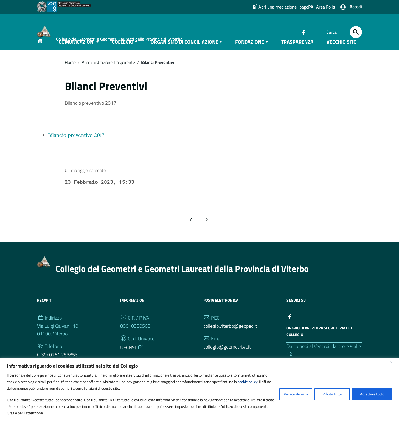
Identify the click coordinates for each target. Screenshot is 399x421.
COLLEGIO (122, 53)
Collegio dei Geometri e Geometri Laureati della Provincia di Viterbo (182, 279)
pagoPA (306, 7)
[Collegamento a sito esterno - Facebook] (303, 32)
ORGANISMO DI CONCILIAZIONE (184, 53)
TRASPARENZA (297, 53)
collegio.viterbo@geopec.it (230, 337)
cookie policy (247, 382)
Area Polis (325, 7)
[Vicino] (393, 362)
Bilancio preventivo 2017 (76, 146)
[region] (199, 389)
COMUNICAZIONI (77, 53)
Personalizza (294, 394)
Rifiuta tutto (332, 394)
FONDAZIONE (249, 53)
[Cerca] (356, 32)
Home (70, 73)
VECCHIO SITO (342, 53)
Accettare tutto (372, 394)
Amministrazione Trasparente (108, 73)
